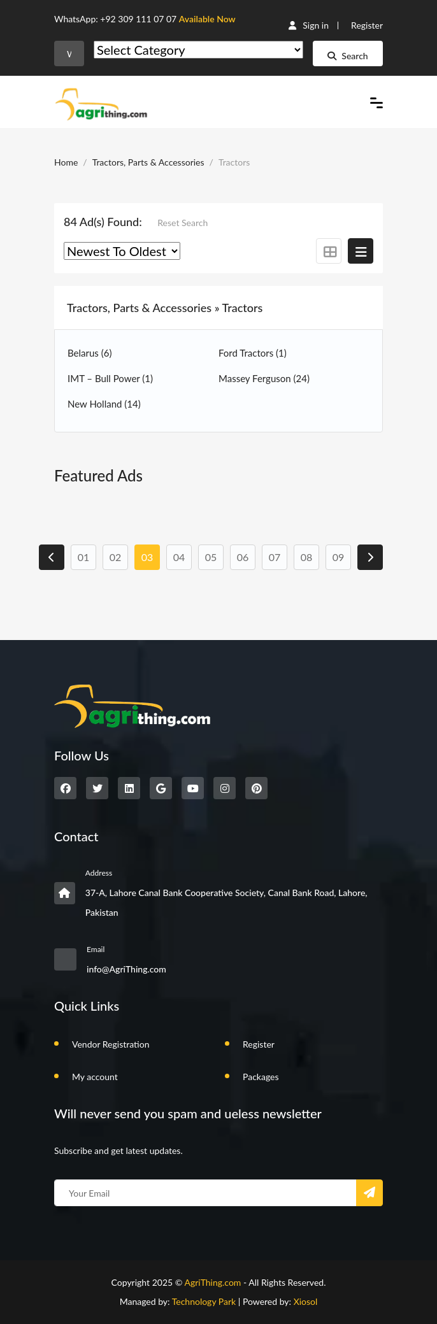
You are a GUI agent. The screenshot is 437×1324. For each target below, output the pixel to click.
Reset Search (182, 222)
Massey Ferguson (264, 378)
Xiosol (306, 1301)
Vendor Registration (110, 1044)
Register (367, 25)
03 (147, 557)
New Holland (104, 403)
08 (307, 557)
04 (179, 557)
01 (84, 557)
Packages (261, 1076)
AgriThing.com (212, 1282)
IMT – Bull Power (110, 378)
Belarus (89, 353)
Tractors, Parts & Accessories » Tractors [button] (164, 308)
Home (66, 162)
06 (243, 557)
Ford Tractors (252, 353)
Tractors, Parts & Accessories (148, 162)
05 (211, 557)
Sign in (309, 25)
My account (95, 1076)
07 (275, 557)
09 (339, 557)
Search (347, 55)
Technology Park (204, 1301)
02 (116, 557)
